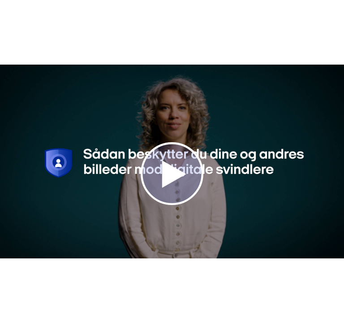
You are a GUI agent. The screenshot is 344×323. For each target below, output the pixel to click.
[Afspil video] (172, 202)
